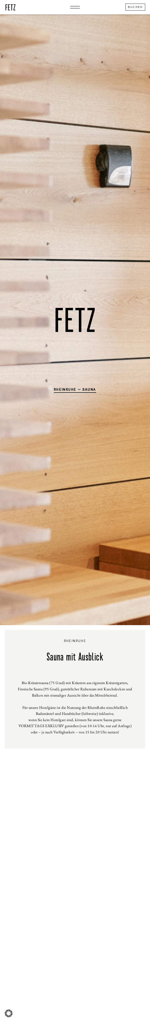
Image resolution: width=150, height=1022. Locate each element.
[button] (8, 1013)
